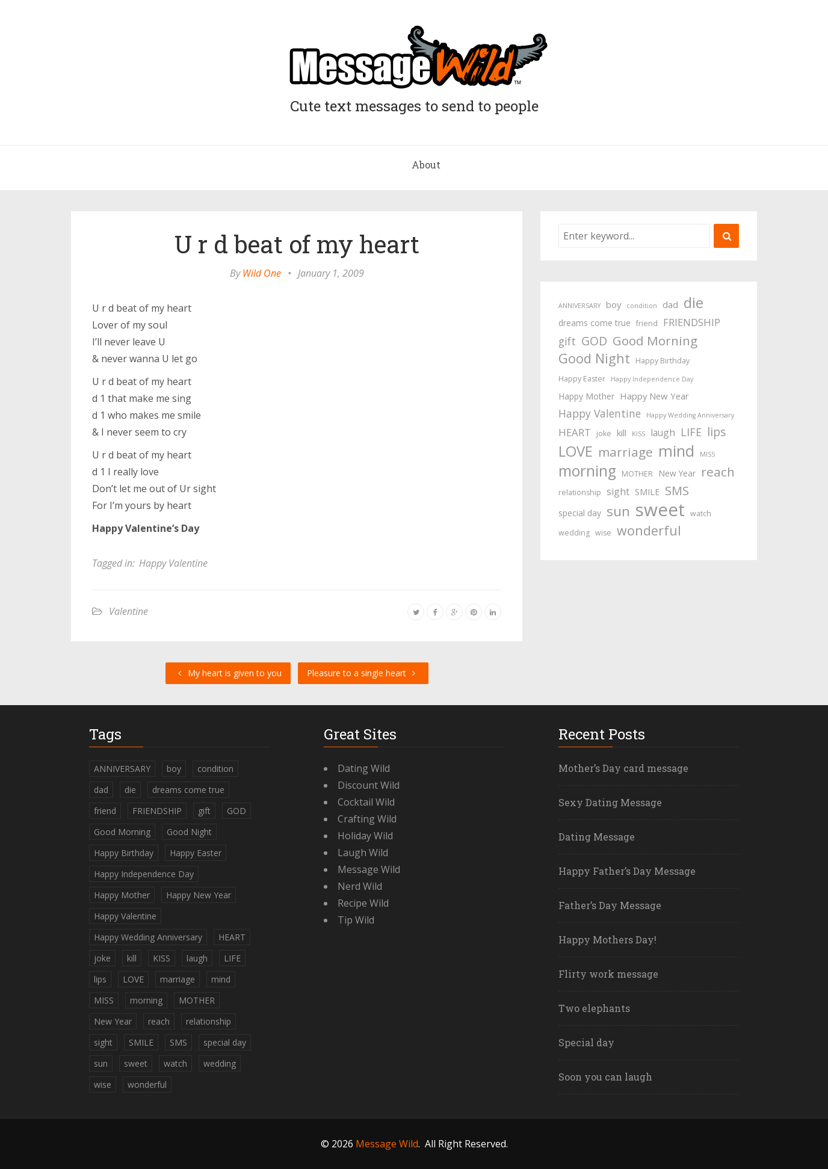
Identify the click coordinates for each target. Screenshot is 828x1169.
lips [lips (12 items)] (716, 432)
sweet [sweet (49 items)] (660, 509)
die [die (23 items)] (693, 302)
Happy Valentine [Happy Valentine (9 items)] (599, 413)
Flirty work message (608, 973)
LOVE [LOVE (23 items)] (575, 451)
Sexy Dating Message (610, 802)
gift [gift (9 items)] (567, 341)
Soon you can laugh (605, 1076)
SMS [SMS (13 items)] (677, 491)
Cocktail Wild (366, 802)
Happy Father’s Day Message (627, 871)
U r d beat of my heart (297, 244)
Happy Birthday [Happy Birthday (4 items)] (662, 361)
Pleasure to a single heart (363, 673)
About (426, 164)
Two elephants (594, 1008)
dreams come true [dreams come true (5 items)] (594, 322)
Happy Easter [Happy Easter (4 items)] (581, 379)
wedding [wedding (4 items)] (574, 533)
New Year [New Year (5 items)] (677, 473)
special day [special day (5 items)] (579, 513)
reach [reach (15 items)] (718, 471)
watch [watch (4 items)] (700, 513)
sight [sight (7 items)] (618, 491)
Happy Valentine (173, 563)
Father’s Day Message (609, 905)
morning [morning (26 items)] (587, 471)
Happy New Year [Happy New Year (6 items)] (654, 396)
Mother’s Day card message (623, 768)
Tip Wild (356, 920)
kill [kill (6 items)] (621, 433)
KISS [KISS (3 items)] (638, 434)
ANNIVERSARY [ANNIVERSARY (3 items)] (579, 305)
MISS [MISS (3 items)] (707, 454)
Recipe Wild (363, 903)
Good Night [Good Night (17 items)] (594, 358)
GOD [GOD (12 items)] (594, 341)
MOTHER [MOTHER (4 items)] (637, 474)
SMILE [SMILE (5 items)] (647, 492)
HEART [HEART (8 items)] (574, 432)
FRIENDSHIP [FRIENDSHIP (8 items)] (691, 322)
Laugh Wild (363, 852)
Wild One (262, 273)
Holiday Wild (365, 835)
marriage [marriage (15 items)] (625, 451)
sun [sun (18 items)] (618, 511)
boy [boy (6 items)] (613, 304)
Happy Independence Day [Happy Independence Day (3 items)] (652, 379)
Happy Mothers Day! (607, 939)
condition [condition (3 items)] (641, 305)
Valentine (128, 611)
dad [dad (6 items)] (670, 304)
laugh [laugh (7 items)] (662, 432)
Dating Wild (364, 768)
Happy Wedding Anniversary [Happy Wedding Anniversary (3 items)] (690, 415)
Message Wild (369, 869)
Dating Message (596, 836)
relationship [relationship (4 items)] (579, 492)
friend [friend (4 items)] (647, 323)
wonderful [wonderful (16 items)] (649, 530)
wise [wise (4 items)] (603, 533)
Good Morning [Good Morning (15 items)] (655, 340)
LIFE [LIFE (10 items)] (691, 432)
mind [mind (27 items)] (676, 450)
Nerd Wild (360, 886)
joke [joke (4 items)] (603, 433)
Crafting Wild (367, 818)
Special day (586, 1042)
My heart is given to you (228, 673)
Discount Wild (369, 785)
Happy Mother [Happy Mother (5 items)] (586, 396)
